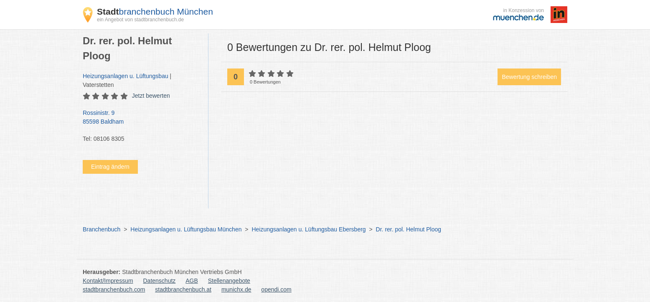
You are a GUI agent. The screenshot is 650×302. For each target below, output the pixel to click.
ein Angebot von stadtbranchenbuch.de (140, 20)
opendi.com (276, 289)
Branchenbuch (101, 229)
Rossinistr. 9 (141, 117)
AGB (191, 280)
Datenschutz (159, 280)
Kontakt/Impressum (108, 280)
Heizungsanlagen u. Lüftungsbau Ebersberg (308, 229)
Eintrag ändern (110, 166)
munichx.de (236, 289)
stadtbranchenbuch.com (114, 289)
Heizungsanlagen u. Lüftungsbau (125, 76)
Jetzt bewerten (151, 95)
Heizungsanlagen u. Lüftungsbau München (185, 229)
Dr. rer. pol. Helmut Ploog (408, 229)
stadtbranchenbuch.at (183, 289)
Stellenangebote (229, 280)
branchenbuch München (155, 11)
